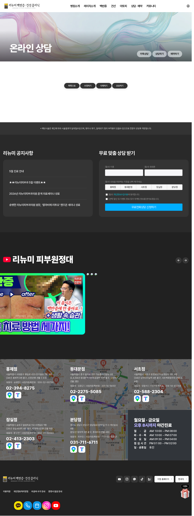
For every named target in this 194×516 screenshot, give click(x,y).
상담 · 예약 (136, 6)
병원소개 (75, 6)
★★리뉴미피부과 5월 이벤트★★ (28, 182)
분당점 (175, 187)
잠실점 (159, 187)
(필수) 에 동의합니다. (124, 194)
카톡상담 (144, 53)
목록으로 (72, 85)
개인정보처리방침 (21, 491)
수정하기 (88, 85)
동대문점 (128, 187)
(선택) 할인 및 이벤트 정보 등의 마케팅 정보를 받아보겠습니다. (133, 199)
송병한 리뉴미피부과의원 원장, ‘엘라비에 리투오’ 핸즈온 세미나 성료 (46, 205)
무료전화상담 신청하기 (144, 207)
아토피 (123, 6)
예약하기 (175, 53)
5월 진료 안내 (16, 171)
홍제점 (113, 187)
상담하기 (159, 53)
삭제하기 (104, 85)
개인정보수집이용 (121, 194)
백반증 (103, 6)
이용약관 (6, 491)
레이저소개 (89, 6)
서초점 (144, 187)
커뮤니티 (151, 6)
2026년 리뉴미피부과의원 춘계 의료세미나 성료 (35, 193)
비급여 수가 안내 (38, 491)
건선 (113, 6)
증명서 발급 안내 (55, 491)
